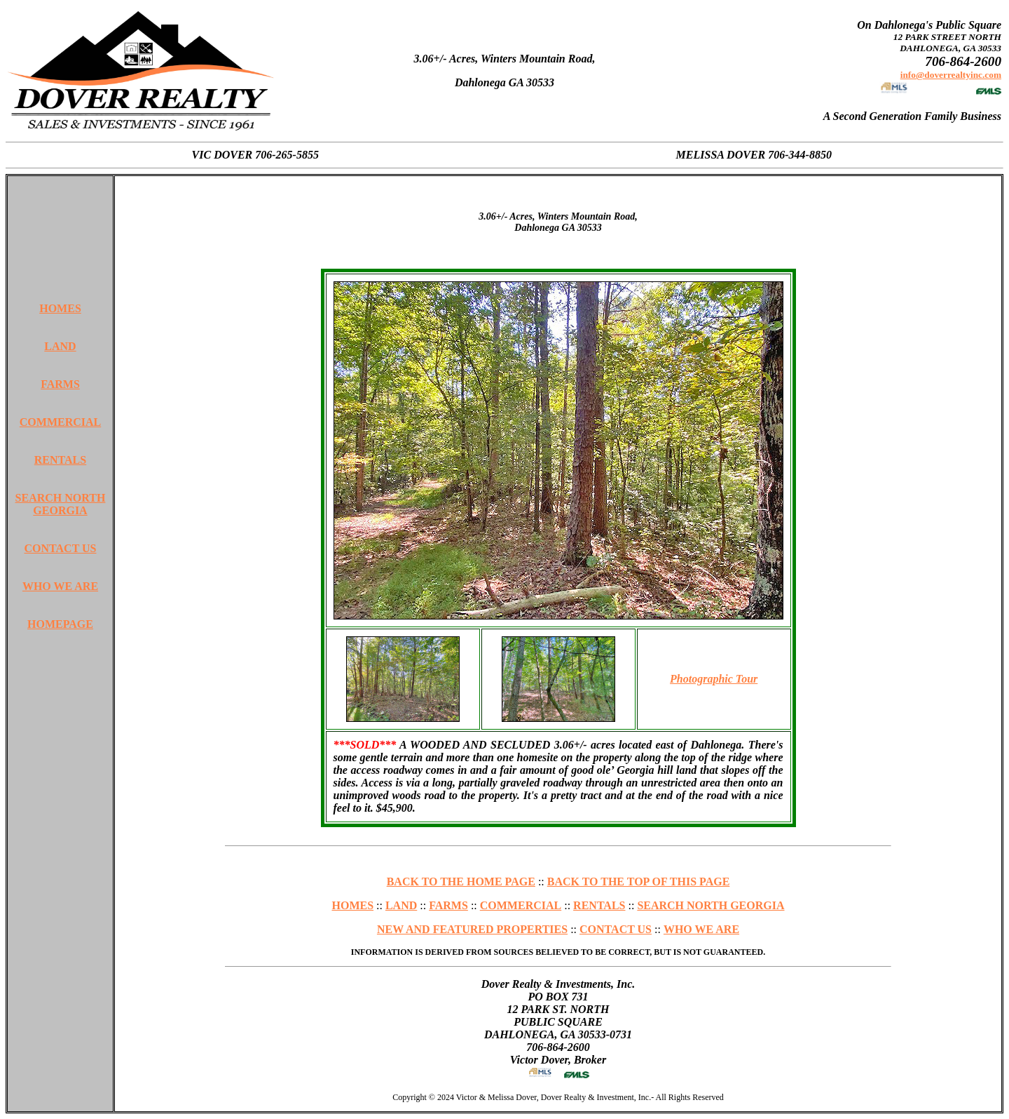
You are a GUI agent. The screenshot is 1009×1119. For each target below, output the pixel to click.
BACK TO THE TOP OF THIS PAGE (638, 881)
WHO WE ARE (60, 586)
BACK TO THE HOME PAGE (461, 881)
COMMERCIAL (60, 422)
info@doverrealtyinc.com (950, 74)
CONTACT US (61, 548)
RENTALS (60, 460)
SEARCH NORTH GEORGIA (60, 504)
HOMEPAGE (60, 624)
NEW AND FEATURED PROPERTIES (472, 929)
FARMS (60, 384)
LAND (60, 346)
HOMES (60, 308)
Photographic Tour (713, 679)
